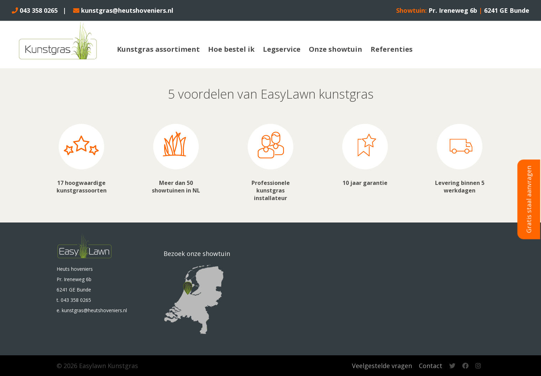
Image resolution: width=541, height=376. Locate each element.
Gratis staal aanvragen (529, 199)
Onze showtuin (335, 49)
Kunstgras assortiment (158, 49)
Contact (430, 366)
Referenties (392, 49)
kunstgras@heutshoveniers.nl (123, 10)
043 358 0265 (35, 10)
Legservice (282, 49)
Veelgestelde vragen (382, 366)
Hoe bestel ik (231, 49)
